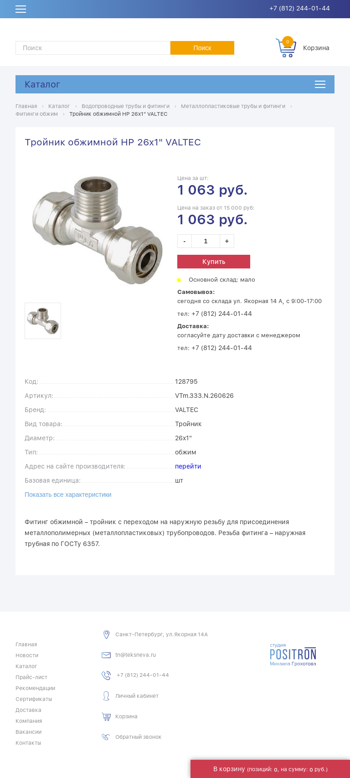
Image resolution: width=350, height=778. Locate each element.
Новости (26, 655)
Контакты (28, 743)
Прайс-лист (31, 677)
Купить (213, 261)
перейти (188, 466)
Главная (26, 644)
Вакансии (28, 732)
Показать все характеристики (68, 494)
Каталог (42, 84)
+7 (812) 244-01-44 (299, 8)
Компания (28, 721)
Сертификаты (33, 699)
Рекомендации (35, 688)
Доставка (28, 710)
